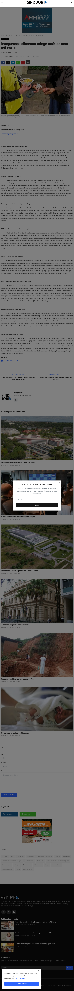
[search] (71, 3)
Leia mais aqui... (21, 978)
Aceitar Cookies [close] (22, 984)
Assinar (37, 505)
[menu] (2, 3)
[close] (38, 971)
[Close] (59, 483)
